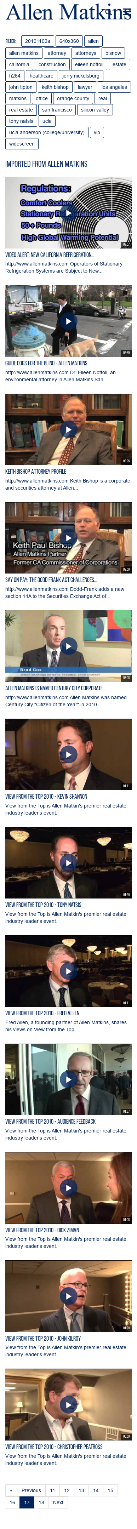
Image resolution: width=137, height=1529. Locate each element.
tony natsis (21, 121)
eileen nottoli (89, 64)
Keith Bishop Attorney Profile (35, 472)
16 (12, 1502)
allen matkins (24, 53)
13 (81, 1490)
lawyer (85, 87)
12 (67, 1490)
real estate (21, 110)
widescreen (22, 144)
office (42, 98)
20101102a (37, 41)
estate (119, 64)
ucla (47, 121)
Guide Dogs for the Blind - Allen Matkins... (48, 363)
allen (93, 41)
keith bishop (55, 87)
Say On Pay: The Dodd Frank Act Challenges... (51, 580)
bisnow (113, 53)
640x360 (69, 41)
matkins (18, 98)
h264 (15, 76)
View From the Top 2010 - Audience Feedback (50, 1122)
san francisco (57, 110)
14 (96, 1490)
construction (52, 64)
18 (41, 1502)
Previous (31, 1490)
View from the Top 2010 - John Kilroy (43, 1339)
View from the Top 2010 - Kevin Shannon (46, 797)
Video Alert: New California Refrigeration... (50, 255)
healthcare (41, 76)
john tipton (21, 87)
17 (27, 1502)
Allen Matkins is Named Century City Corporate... (55, 688)
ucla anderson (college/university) (47, 132)
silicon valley (95, 110)
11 (52, 1490)
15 (110, 1490)
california (19, 64)
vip (97, 132)
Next (58, 1502)
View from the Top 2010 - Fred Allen (42, 1013)
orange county (73, 98)
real (102, 98)
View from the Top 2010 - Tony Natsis (43, 905)
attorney (57, 53)
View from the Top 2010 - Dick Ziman (42, 1230)
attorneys (85, 53)
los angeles (114, 87)
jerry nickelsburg (81, 76)
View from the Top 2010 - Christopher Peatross (54, 1447)
